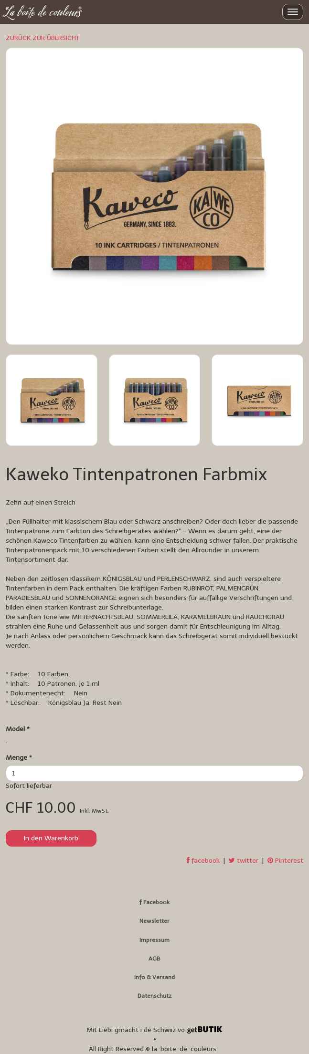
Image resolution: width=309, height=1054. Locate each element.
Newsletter (154, 921)
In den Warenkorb (51, 838)
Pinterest (285, 861)
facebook (203, 861)
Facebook (154, 902)
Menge (19, 758)
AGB (154, 958)
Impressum (154, 940)
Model (18, 729)
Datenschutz (154, 995)
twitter (243, 861)
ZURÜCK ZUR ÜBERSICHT (42, 38)
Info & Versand (154, 977)
